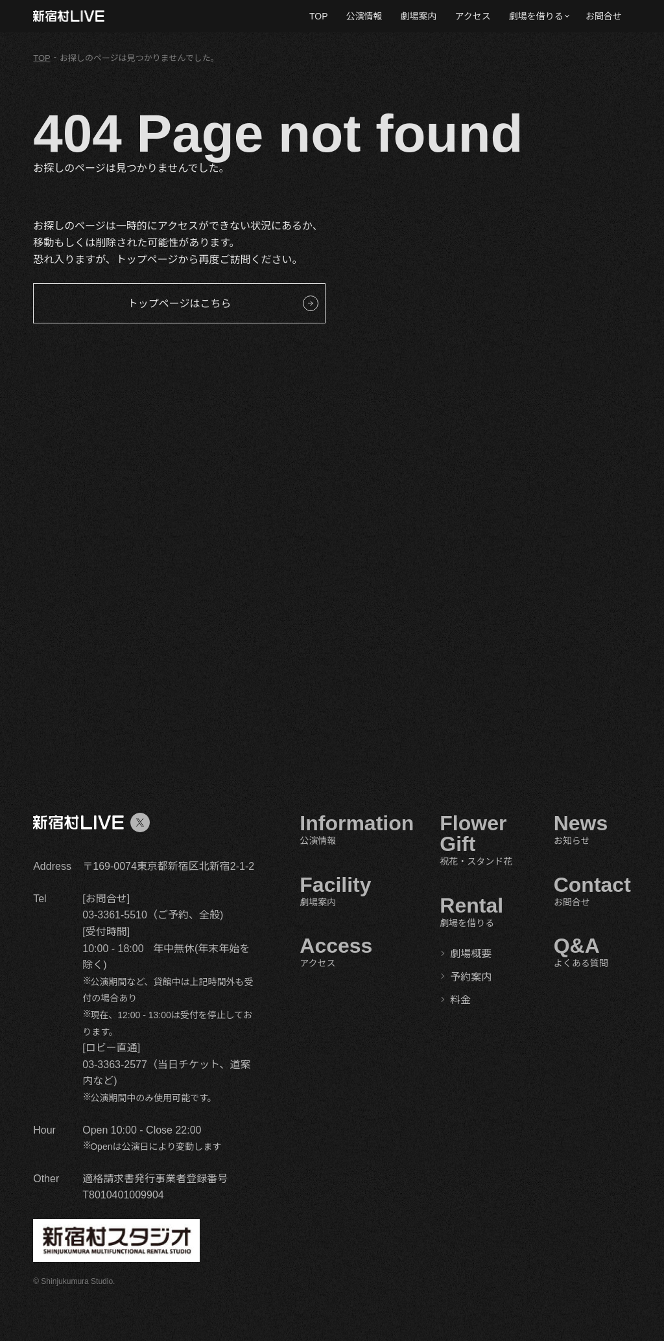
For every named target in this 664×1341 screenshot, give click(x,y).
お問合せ (604, 16)
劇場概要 (471, 953)
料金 (460, 999)
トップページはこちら (179, 303)
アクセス (473, 16)
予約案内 (471, 977)
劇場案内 (419, 16)
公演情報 (364, 16)
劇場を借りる (536, 16)
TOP (318, 16)
